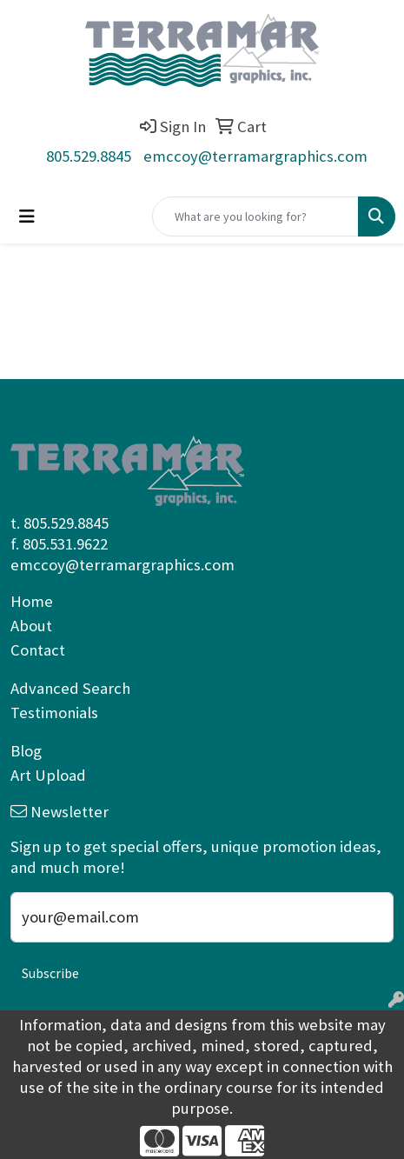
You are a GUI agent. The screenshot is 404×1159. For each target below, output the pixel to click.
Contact (37, 650)
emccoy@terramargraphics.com (255, 156)
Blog (26, 751)
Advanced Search (70, 688)
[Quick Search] (255, 216)
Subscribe (50, 973)
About (31, 626)
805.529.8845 (88, 156)
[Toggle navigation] (27, 216)
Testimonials (54, 713)
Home (31, 601)
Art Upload (48, 775)
